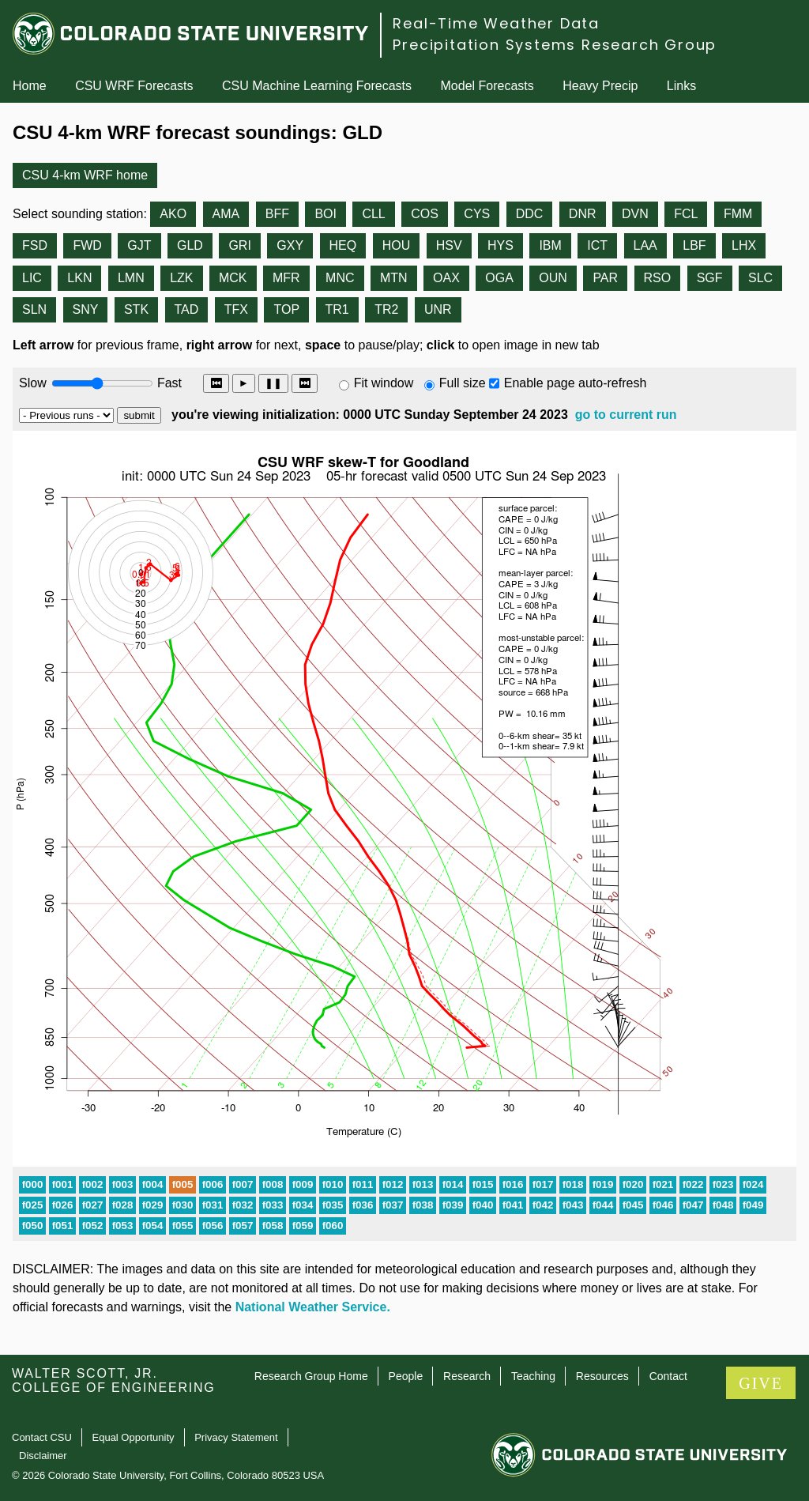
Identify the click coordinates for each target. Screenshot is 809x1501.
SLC (760, 278)
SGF (710, 278)
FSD (34, 245)
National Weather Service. (312, 1307)
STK (136, 309)
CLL (373, 214)
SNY (86, 309)
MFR (286, 278)
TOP (286, 309)
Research (467, 1376)
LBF (694, 245)
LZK (181, 278)
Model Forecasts (487, 85)
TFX (236, 309)
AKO (173, 214)
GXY (290, 245)
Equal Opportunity (133, 1437)
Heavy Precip (600, 85)
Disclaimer (43, 1455)
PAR (605, 278)
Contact (668, 1376)
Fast (168, 383)
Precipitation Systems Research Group (555, 45)
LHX (744, 245)
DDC (530, 214)
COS (424, 214)
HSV (449, 245)
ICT (597, 245)
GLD (190, 245)
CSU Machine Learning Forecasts (317, 85)
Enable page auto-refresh (575, 383)
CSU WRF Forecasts (134, 85)
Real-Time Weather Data (496, 23)
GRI (239, 245)
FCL (686, 214)
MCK (233, 278)
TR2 (386, 309)
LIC (32, 278)
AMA (226, 214)
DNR (582, 214)
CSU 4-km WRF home (85, 175)
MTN (394, 278)
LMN (131, 278)
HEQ (343, 245)
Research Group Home (311, 1376)
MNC (339, 278)
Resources (602, 1376)
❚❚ (273, 383)
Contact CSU (42, 1437)
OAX (446, 278)
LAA (645, 245)
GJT (139, 245)
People (406, 1376)
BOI (325, 214)
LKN (79, 278)
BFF (277, 214)
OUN (553, 278)
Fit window (384, 383)
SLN (34, 309)
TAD (187, 309)
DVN (635, 214)
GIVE (761, 1383)
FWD (87, 245)
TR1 (337, 309)
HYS (500, 245)
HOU (396, 245)
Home (30, 85)
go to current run (626, 414)
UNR (438, 309)
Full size (462, 383)
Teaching (533, 1376)
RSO (658, 278)
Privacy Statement (236, 1437)
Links (681, 85)
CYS (477, 214)
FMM (738, 214)
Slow (33, 383)
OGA (499, 278)
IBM (550, 245)
